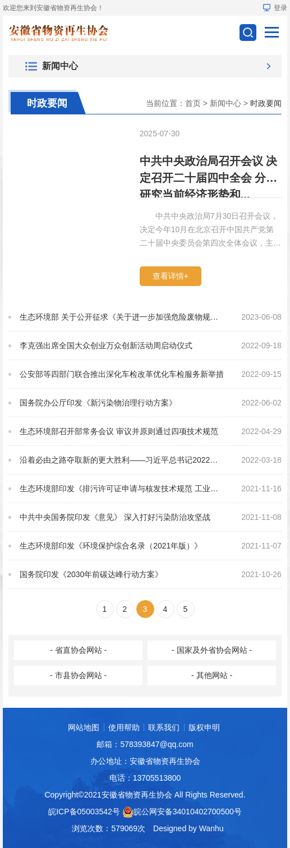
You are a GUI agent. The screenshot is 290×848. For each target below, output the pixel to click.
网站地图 (83, 727)
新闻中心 (225, 103)
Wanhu (211, 828)
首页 (193, 103)
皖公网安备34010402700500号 (188, 811)
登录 (275, 8)
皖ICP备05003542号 (84, 811)
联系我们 (163, 727)
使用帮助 (124, 727)
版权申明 (204, 727)
